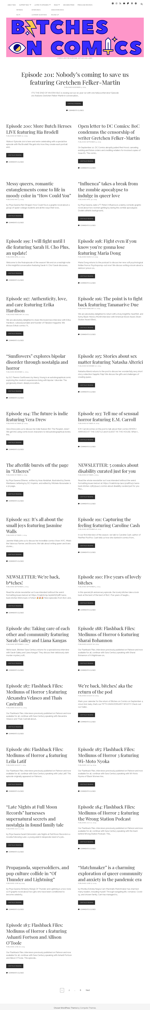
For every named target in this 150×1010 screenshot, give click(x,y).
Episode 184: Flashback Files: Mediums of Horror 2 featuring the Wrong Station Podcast (108, 810)
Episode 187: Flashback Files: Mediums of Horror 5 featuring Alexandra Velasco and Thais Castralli (36, 693)
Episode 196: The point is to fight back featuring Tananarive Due (110, 299)
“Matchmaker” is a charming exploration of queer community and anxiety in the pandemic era (110, 871)
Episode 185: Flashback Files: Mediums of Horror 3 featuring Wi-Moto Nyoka (108, 753)
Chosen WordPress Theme (65, 1006)
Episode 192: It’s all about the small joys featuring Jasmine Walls (34, 523)
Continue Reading (75, 102)
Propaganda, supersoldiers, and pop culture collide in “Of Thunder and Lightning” (37, 871)
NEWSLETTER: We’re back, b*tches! (33, 578)
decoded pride (68, 5)
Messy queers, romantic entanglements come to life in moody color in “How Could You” (38, 187)
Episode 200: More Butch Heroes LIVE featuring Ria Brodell (38, 127)
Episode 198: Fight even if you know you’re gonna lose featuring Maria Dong (107, 245)
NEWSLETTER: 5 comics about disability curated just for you (108, 466)
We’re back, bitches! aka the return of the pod (105, 687)
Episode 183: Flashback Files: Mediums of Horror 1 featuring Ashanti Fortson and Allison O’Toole (36, 932)
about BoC (12, 5)
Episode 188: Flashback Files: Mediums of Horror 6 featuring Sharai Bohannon (108, 632)
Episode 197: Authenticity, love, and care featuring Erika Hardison (36, 302)
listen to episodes (41, 5)
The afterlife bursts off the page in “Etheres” (37, 466)
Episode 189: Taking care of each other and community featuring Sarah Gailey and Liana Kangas (38, 632)
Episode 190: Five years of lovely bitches (109, 578)
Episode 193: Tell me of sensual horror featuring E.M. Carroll (108, 414)
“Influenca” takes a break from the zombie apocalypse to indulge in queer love (108, 187)
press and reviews (85, 5)
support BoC (24, 5)
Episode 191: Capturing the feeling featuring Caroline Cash (109, 520)
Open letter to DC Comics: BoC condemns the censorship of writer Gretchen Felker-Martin (109, 130)
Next (88, 988)
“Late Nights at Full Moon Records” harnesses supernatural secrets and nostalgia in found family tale (35, 813)
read (56, 5)
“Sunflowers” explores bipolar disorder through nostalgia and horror (37, 360)
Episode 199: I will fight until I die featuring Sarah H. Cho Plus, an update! (38, 245)
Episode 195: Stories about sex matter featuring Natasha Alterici (110, 357)
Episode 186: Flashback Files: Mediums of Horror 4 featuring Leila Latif (36, 753)
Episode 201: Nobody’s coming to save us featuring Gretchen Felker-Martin (75, 76)
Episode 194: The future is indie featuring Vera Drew (37, 414)
